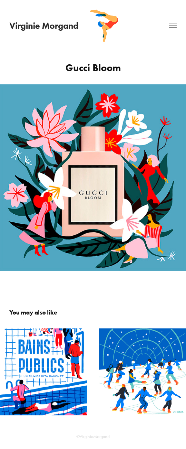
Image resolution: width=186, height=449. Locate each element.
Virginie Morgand (43, 25)
